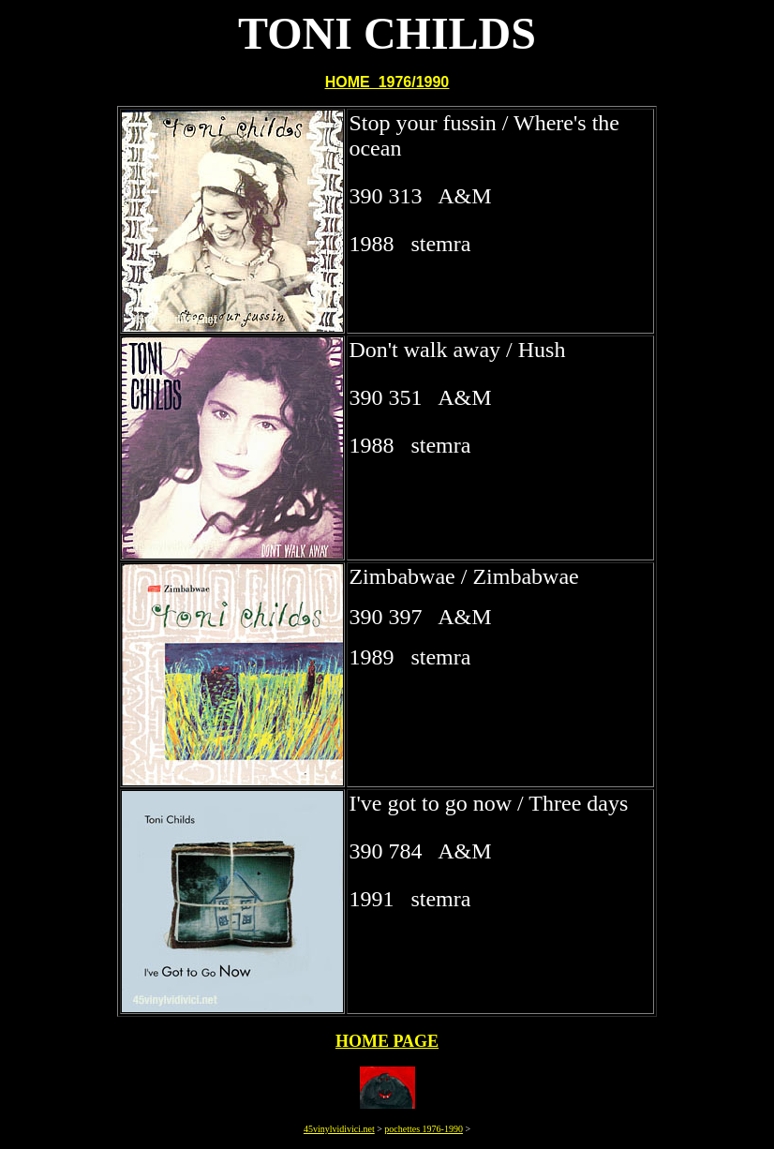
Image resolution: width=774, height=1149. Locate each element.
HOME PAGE (387, 1041)
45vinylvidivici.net (339, 1129)
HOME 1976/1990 (387, 82)
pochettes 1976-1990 (423, 1129)
